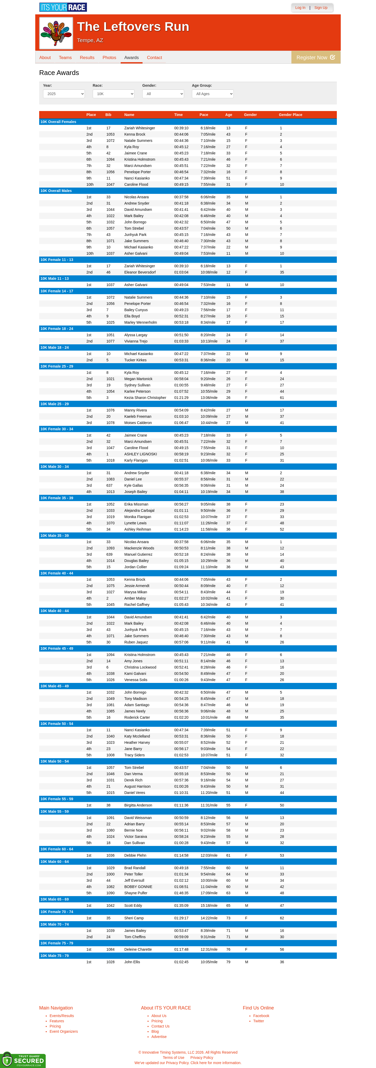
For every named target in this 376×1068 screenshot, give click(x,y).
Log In (300, 7)
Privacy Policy (201, 1057)
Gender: (149, 85)
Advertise (159, 1037)
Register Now (315, 57)
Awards (133, 57)
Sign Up (320, 7)
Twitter (258, 1021)
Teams (65, 57)
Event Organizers (64, 1031)
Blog (155, 1031)
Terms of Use (173, 1057)
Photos (110, 57)
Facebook (261, 1016)
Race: (98, 85)
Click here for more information (215, 1063)
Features (57, 1021)
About (45, 57)
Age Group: (202, 85)
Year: (47, 85)
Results (87, 57)
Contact (155, 57)
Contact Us (160, 1026)
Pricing (55, 1026)
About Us (159, 1016)
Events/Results (62, 1016)
